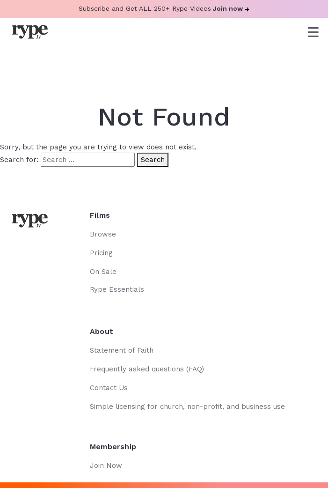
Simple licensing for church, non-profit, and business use (187, 406)
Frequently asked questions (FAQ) (147, 369)
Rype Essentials (117, 289)
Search (153, 159)
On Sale (103, 271)
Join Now (106, 465)
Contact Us (109, 388)
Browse (103, 234)
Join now (231, 8)
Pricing (101, 253)
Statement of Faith (121, 350)
